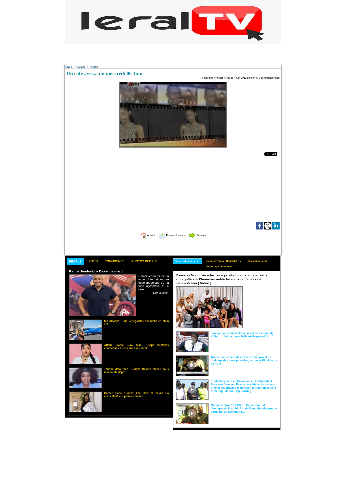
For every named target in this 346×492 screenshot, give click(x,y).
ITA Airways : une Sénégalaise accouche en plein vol (134, 321)
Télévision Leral (261, 261)
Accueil (69, 66)
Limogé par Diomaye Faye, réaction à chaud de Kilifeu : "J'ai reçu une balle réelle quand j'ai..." (240, 335)
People (76, 262)
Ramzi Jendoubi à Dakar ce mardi (95, 272)
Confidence (119, 262)
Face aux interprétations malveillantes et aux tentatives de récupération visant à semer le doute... (261, 295)
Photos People (151, 262)
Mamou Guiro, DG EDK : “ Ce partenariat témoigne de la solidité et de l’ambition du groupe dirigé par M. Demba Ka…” (244, 408)
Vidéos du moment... (188, 261)
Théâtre (93, 66)
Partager (202, 235)
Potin (95, 262)
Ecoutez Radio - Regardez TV (226, 261)
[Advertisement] (173, 54)
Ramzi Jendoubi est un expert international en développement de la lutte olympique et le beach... (153, 283)
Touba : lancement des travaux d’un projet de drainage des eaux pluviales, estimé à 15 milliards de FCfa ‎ (244, 360)
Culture (81, 66)
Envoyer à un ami (172, 235)
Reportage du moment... (223, 267)
